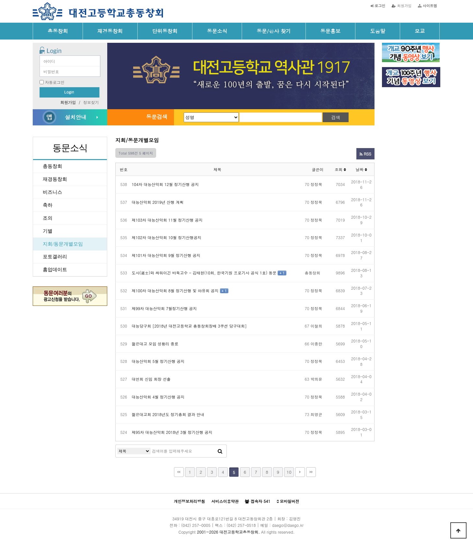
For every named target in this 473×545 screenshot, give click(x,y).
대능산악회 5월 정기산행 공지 (158, 361)
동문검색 (156, 117)
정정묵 (316, 184)
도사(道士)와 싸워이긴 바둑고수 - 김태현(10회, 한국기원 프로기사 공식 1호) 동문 (204, 272)
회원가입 (401, 5)
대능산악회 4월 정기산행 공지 (158, 397)
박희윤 (316, 379)
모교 (420, 30)
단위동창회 (165, 30)
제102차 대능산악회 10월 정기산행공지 (167, 237)
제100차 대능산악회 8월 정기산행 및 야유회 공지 (175, 290)
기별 (47, 231)
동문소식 (217, 30)
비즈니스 (52, 192)
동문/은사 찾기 (274, 30)
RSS (365, 154)
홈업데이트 (55, 269)
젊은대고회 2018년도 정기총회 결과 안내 (168, 414)
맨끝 (311, 472)
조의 (47, 218)
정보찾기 (91, 102)
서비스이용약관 (224, 501)
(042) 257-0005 (195, 525)
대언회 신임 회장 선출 (151, 379)
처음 (179, 472)
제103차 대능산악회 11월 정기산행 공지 (167, 220)
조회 (340, 169)
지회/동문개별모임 (63, 244)
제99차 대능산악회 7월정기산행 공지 (164, 308)
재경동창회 (110, 30)
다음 (300, 472)
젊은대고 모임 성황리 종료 (155, 343)
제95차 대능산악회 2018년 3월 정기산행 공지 (172, 432)
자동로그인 (54, 82)
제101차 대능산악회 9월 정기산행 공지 (166, 255)
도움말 (377, 30)
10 (288, 472)
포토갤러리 (55, 256)
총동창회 (58, 30)
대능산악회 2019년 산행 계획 (158, 202)
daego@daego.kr (288, 525)
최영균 (316, 414)
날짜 (361, 169)
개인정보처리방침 (189, 501)
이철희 (316, 326)
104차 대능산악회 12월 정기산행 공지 (165, 184)
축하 (47, 205)
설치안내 (75, 117)
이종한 (316, 343)
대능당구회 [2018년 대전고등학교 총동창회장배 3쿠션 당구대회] (189, 326)
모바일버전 (288, 501)
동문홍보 (330, 30)
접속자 (257, 501)
